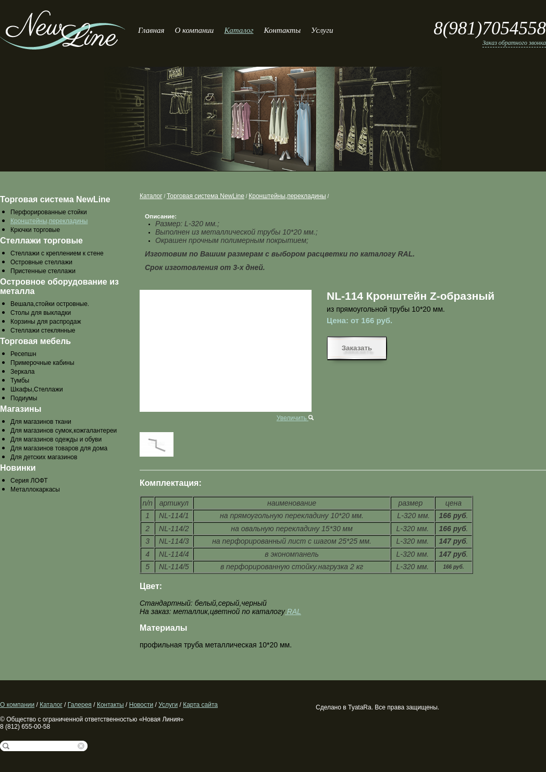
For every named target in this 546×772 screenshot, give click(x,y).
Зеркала (22, 371)
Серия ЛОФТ (29, 480)
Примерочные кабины (42, 362)
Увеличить (295, 418)
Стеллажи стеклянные (43, 330)
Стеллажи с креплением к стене (57, 253)
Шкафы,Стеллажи (36, 389)
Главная (151, 30)
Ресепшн (23, 354)
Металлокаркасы (35, 489)
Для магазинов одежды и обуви (56, 439)
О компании (194, 30)
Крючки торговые (35, 230)
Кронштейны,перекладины (49, 221)
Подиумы (23, 398)
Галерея (80, 704)
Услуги (322, 30)
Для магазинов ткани (40, 421)
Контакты (282, 30)
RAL (293, 611)
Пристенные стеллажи (43, 271)
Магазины (20, 409)
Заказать (357, 348)
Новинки (18, 467)
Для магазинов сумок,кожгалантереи (63, 430)
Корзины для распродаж (45, 321)
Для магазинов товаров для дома (58, 448)
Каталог (238, 30)
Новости (141, 704)
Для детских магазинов (43, 457)
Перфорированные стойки (48, 212)
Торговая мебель (35, 341)
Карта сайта (200, 704)
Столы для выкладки (40, 312)
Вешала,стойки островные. (49, 304)
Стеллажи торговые (41, 240)
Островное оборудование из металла (59, 286)
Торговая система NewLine (55, 199)
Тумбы (19, 380)
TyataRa (359, 707)
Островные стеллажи (41, 262)
